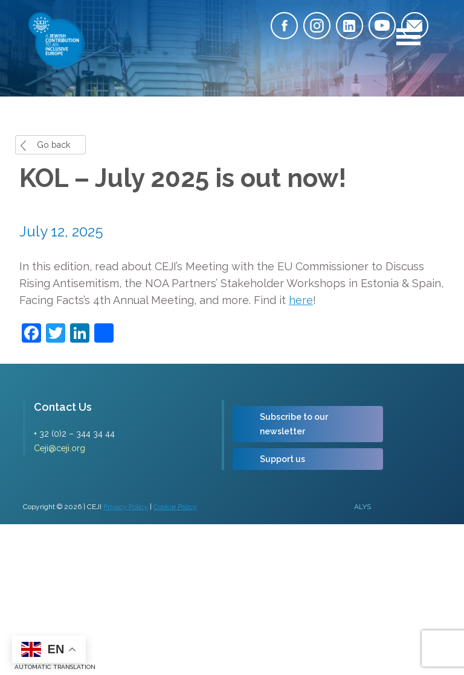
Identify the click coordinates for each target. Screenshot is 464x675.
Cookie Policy (175, 506)
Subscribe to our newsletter (294, 424)
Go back (53, 145)
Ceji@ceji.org (59, 448)
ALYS (362, 506)
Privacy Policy (125, 506)
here (301, 300)
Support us (282, 459)
